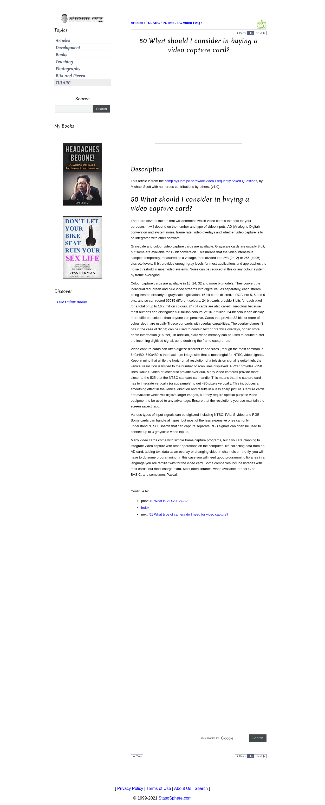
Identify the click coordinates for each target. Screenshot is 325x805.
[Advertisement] (198, 106)
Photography (68, 69)
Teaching (64, 62)
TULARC (63, 83)
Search (201, 788)
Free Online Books (72, 302)
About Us (182, 788)
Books (61, 55)
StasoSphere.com (175, 798)
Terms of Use (158, 788)
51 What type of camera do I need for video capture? (189, 514)
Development (68, 48)
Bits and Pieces (70, 76)
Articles (63, 41)
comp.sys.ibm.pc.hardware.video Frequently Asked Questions (211, 181)
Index (145, 508)
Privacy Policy (130, 788)
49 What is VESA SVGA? (168, 501)
